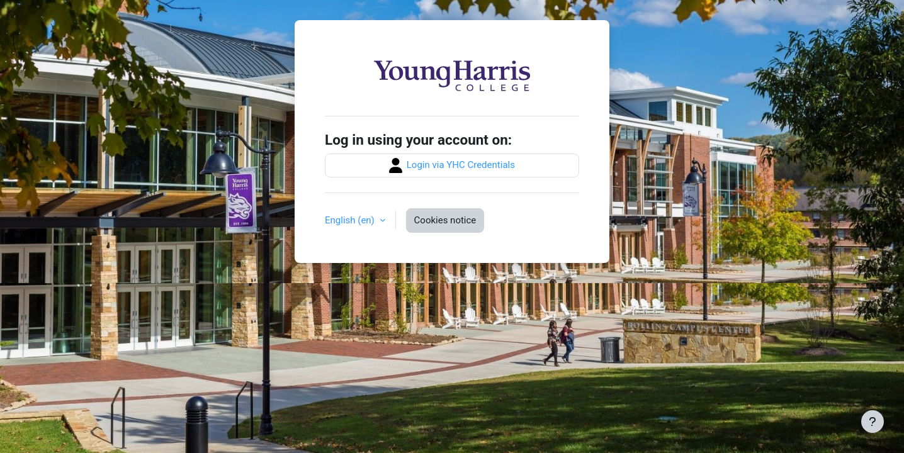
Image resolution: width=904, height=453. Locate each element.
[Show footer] (872, 421)
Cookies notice (445, 220)
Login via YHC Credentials (452, 165)
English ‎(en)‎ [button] (351, 220)
